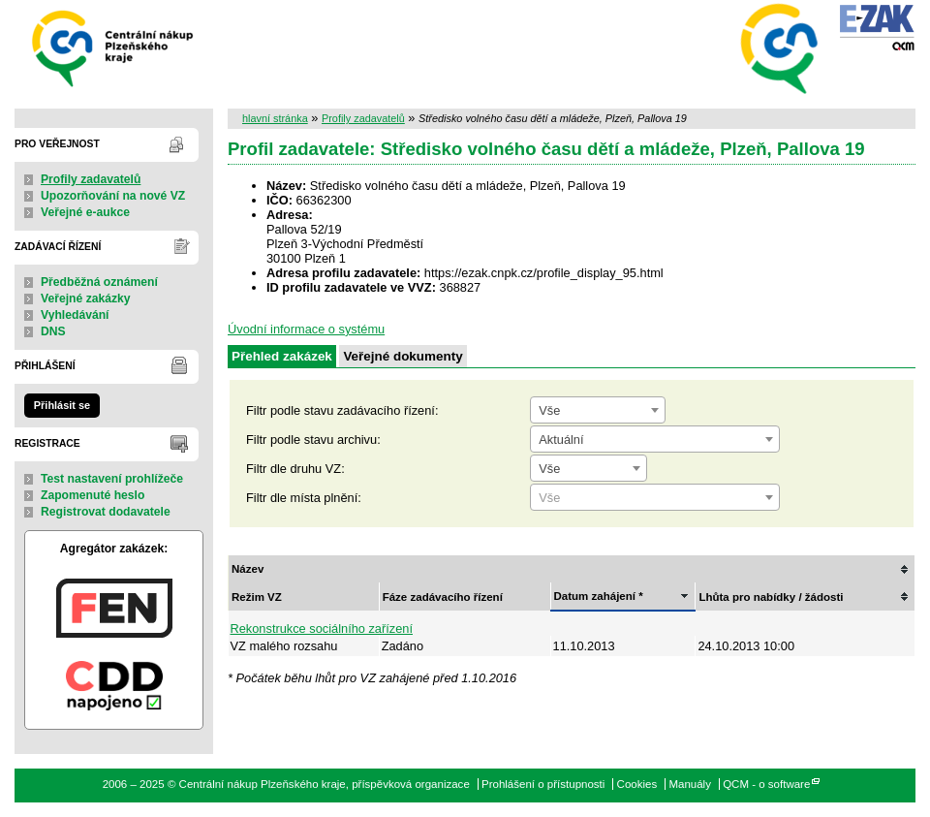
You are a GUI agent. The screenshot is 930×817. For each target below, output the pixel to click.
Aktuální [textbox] (561, 439)
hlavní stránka (275, 118)
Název (248, 569)
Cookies (637, 784)
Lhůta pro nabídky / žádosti (770, 597)
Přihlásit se (62, 405)
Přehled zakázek (282, 356)
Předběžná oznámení (99, 282)
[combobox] (598, 410)
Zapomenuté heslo (92, 495)
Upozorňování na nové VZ (113, 196)
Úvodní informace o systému (306, 329)
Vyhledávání (75, 315)
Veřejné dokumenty (402, 356)
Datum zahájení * (598, 596)
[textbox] (655, 498)
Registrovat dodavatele (105, 511)
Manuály (689, 784)
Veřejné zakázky (86, 298)
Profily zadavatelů (90, 179)
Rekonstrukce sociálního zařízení (322, 628)
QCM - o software (766, 784)
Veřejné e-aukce (85, 212)
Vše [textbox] (549, 410)
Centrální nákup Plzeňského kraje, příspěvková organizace (114, 47)
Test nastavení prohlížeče (112, 479)
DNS (53, 331)
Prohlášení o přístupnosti (542, 784)
